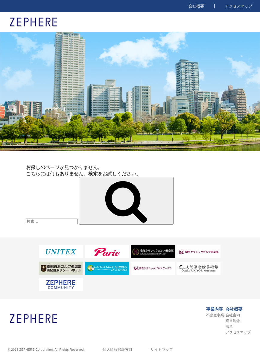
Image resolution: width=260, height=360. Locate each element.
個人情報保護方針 (118, 349)
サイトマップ (161, 349)
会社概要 (196, 6)
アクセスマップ (238, 6)
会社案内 (233, 315)
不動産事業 (215, 315)
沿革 (229, 326)
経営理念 (233, 321)
